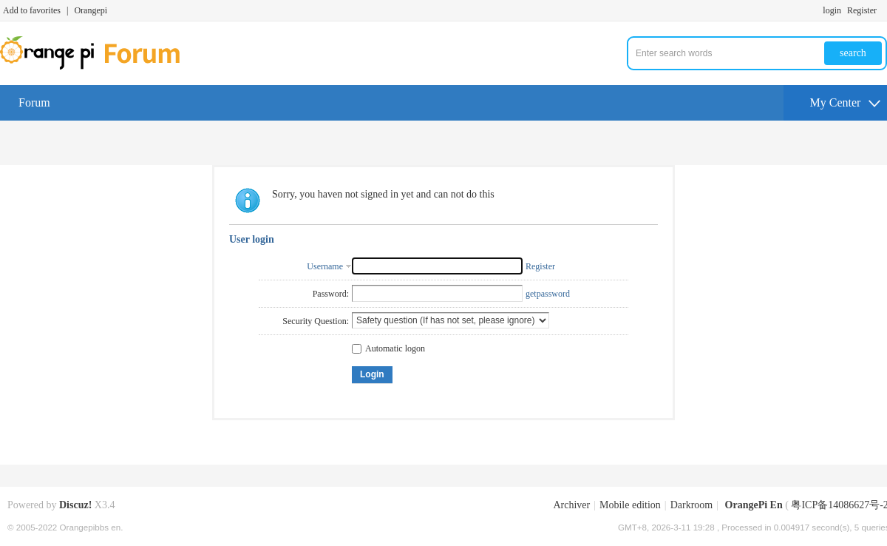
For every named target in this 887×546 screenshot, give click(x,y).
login (832, 10)
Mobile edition (630, 504)
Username (325, 266)
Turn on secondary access (883, 10)
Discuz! (75, 504)
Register (862, 10)
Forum (34, 102)
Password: (331, 294)
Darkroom (691, 504)
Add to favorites (32, 10)
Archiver (571, 504)
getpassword (548, 294)
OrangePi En (754, 504)
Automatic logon (388, 348)
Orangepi (90, 10)
